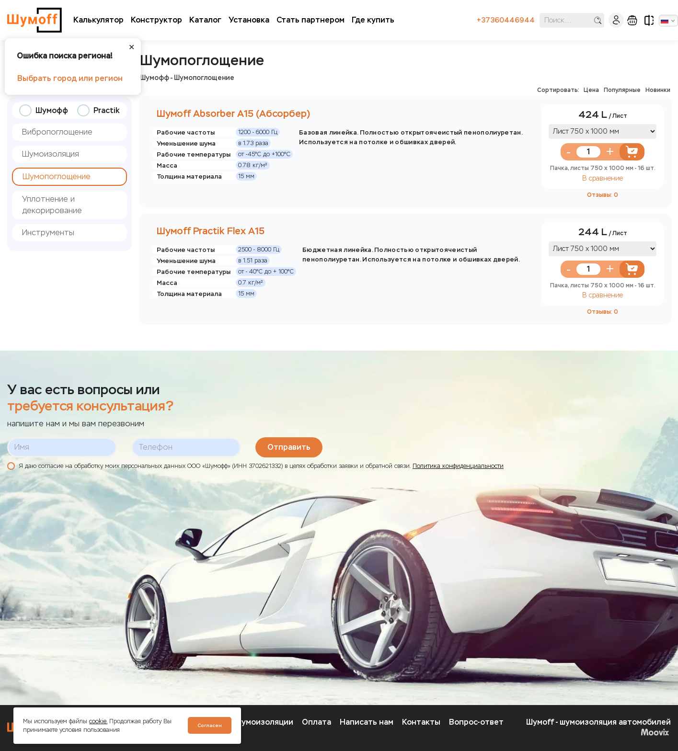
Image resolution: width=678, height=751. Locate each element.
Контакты (421, 722)
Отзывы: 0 (602, 194)
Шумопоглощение (57, 176)
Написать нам (366, 722)
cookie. (98, 721)
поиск (598, 20)
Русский (664, 20)
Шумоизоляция (50, 154)
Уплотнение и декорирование (52, 204)
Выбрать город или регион (70, 78)
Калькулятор (98, 19)
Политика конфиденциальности (458, 466)
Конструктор (156, 19)
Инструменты (48, 232)
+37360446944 (506, 20)
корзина (632, 20)
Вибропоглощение (57, 132)
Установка (249, 19)
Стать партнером (310, 19)
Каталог (205, 19)
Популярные (622, 89)
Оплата (316, 722)
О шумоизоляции (260, 722)
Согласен (209, 725)
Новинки (657, 89)
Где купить (373, 19)
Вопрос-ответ (476, 722)
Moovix (655, 732)
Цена (591, 89)
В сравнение (602, 178)
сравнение (649, 20)
